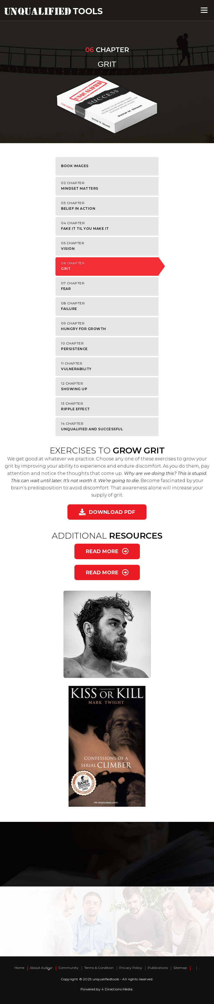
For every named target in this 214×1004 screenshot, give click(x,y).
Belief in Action (108, 206)
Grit (108, 266)
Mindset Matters (108, 185)
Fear (108, 286)
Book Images (75, 166)
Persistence (108, 346)
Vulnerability (108, 366)
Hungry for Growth (108, 326)
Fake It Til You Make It (108, 226)
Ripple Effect (108, 406)
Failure (108, 306)
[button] (107, 512)
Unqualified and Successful (108, 426)
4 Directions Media (116, 989)
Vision (108, 246)
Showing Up (108, 386)
